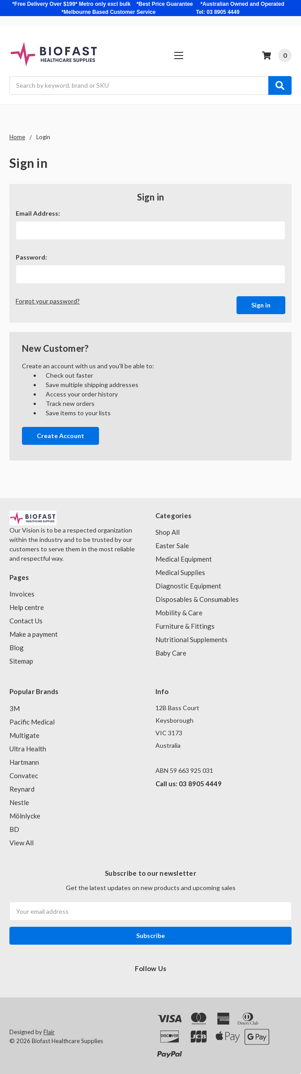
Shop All (167, 530)
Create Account (60, 433)
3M (14, 706)
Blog (16, 646)
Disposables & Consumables (197, 597)
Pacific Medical (32, 720)
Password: (31, 257)
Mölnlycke (24, 814)
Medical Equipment (183, 557)
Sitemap (21, 659)
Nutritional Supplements (191, 638)
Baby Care (170, 651)
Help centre (26, 605)
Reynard (21, 787)
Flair (49, 1030)
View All (21, 840)
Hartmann (24, 760)
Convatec (23, 773)
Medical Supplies (180, 571)
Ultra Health (27, 746)
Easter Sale (172, 544)
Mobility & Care (178, 611)
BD (14, 827)
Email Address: (38, 213)
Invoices (21, 592)
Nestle (19, 800)
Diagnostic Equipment (188, 584)
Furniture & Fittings (185, 624)
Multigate (24, 733)
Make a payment (33, 632)
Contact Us (26, 619)
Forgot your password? (48, 301)
